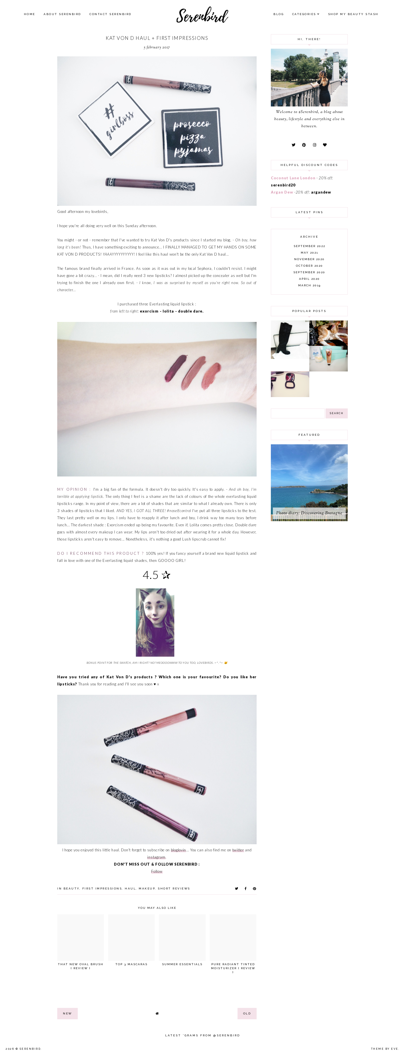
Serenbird (30, 1048)
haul (130, 888)
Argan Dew (282, 192)
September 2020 (309, 272)
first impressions (102, 888)
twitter (238, 850)
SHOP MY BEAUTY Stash (353, 14)
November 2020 (309, 259)
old (247, 1013)
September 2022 (309, 246)
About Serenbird (62, 14)
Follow (156, 871)
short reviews (174, 888)
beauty (71, 888)
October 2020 (309, 265)
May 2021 (309, 252)
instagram (156, 857)
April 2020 (309, 278)
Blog (278, 14)
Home (29, 14)
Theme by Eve (384, 1048)
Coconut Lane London (293, 178)
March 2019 (309, 285)
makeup (147, 888)
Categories (304, 14)
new (67, 1013)
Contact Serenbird (110, 14)
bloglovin (178, 850)
